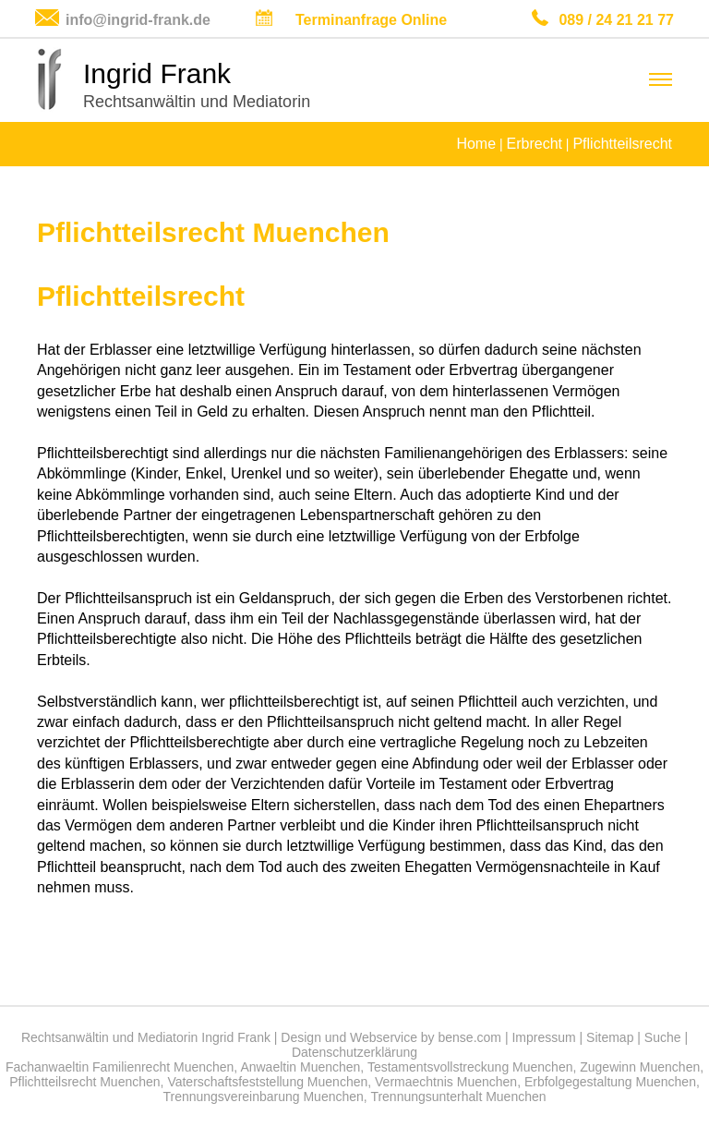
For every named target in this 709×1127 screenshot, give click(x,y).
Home (476, 143)
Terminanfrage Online (371, 20)
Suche (662, 1037)
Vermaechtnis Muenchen (446, 1081)
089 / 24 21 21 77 (616, 20)
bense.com (470, 1037)
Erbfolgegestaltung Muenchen (610, 1081)
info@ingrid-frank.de (138, 20)
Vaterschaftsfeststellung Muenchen (267, 1081)
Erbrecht (534, 143)
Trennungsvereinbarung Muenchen (262, 1096)
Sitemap (609, 1037)
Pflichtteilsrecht (622, 143)
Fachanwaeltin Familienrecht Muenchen (120, 1067)
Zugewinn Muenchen (640, 1067)
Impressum (543, 1037)
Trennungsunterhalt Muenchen (458, 1096)
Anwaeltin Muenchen (300, 1067)
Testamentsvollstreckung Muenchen (470, 1067)
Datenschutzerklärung (354, 1052)
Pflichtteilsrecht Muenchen (84, 1081)
